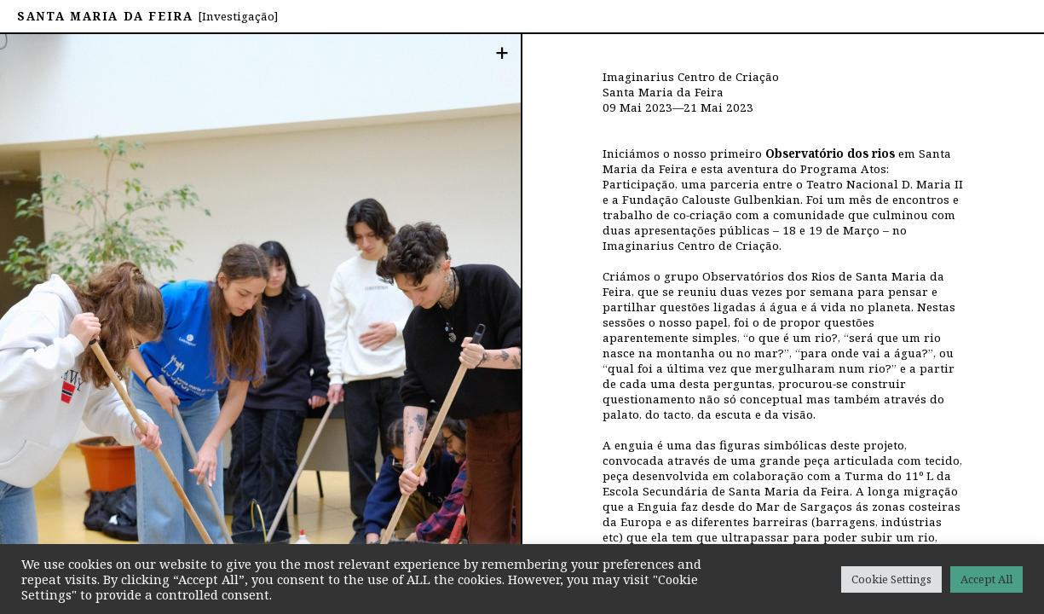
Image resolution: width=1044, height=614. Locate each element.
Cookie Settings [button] (891, 579)
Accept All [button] (986, 579)
